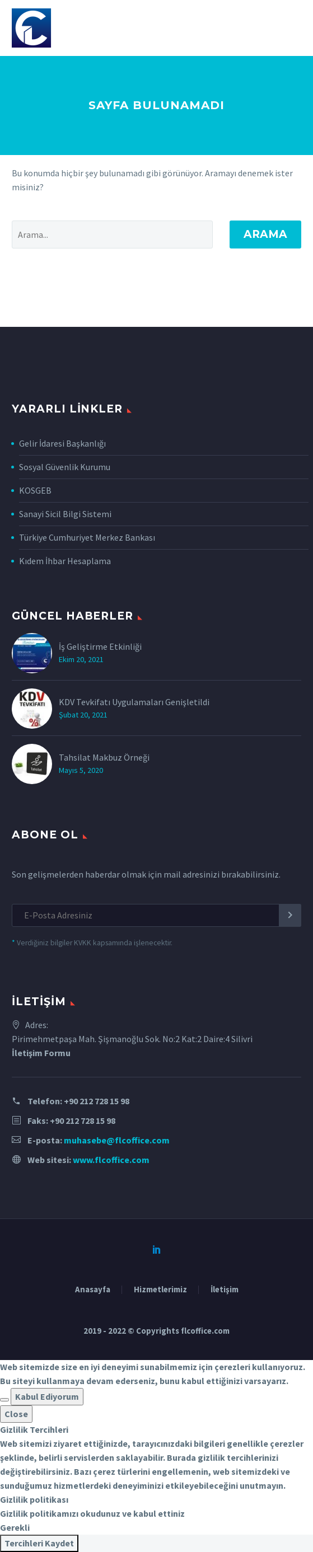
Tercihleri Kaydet (39, 1543)
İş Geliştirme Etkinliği (100, 646)
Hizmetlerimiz (160, 1290)
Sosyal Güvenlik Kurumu (64, 466)
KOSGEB (35, 490)
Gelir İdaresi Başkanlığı (62, 443)
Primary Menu (291, 28)
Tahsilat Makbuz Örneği (104, 757)
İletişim (225, 1290)
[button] (4, 1399)
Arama (265, 234)
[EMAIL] (156, 915)
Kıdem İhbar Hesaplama (65, 560)
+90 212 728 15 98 (96, 1100)
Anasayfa (92, 1290)
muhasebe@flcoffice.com (117, 1140)
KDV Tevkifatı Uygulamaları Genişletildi (134, 701)
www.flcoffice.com (111, 1159)
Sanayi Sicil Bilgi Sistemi (65, 513)
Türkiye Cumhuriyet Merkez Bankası (87, 537)
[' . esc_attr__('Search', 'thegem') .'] (112, 234)
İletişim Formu (41, 1052)
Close (16, 1413)
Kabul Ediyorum (47, 1396)
